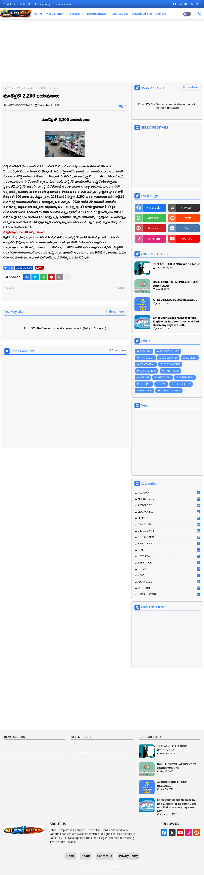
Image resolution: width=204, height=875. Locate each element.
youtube (186, 238)
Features (74, 13)
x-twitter (187, 207)
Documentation (63, 4)
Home (38, 13)
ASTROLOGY (147, 357)
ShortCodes (120, 13)
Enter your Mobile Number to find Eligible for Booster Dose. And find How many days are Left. (176, 321)
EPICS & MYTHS (171, 364)
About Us (9, 4)
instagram (153, 238)
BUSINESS (191, 357)
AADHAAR (145, 351)
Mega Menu (54, 13)
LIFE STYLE (145, 384)
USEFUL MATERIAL (170, 390)
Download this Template (149, 13)
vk (186, 228)
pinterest (153, 228)
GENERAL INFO (24, 267)
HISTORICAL (164, 377)
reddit (187, 218)
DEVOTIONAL (147, 364)
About (86, 856)
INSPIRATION (186, 377)
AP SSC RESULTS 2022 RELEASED (175, 300)
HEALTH (144, 377)
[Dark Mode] (200, 14)
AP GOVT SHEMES (169, 351)
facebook (153, 207)
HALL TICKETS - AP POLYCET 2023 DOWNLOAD (175, 283)
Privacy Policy (43, 4)
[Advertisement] (102, 51)
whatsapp (153, 218)
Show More (190, 87)
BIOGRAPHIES (170, 357)
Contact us (25, 4)
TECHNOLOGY (183, 384)
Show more (116, 311)
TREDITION (146, 390)
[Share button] (67, 277)
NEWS (17, 88)
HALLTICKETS (172, 371)
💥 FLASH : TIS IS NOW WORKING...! (176, 264)
